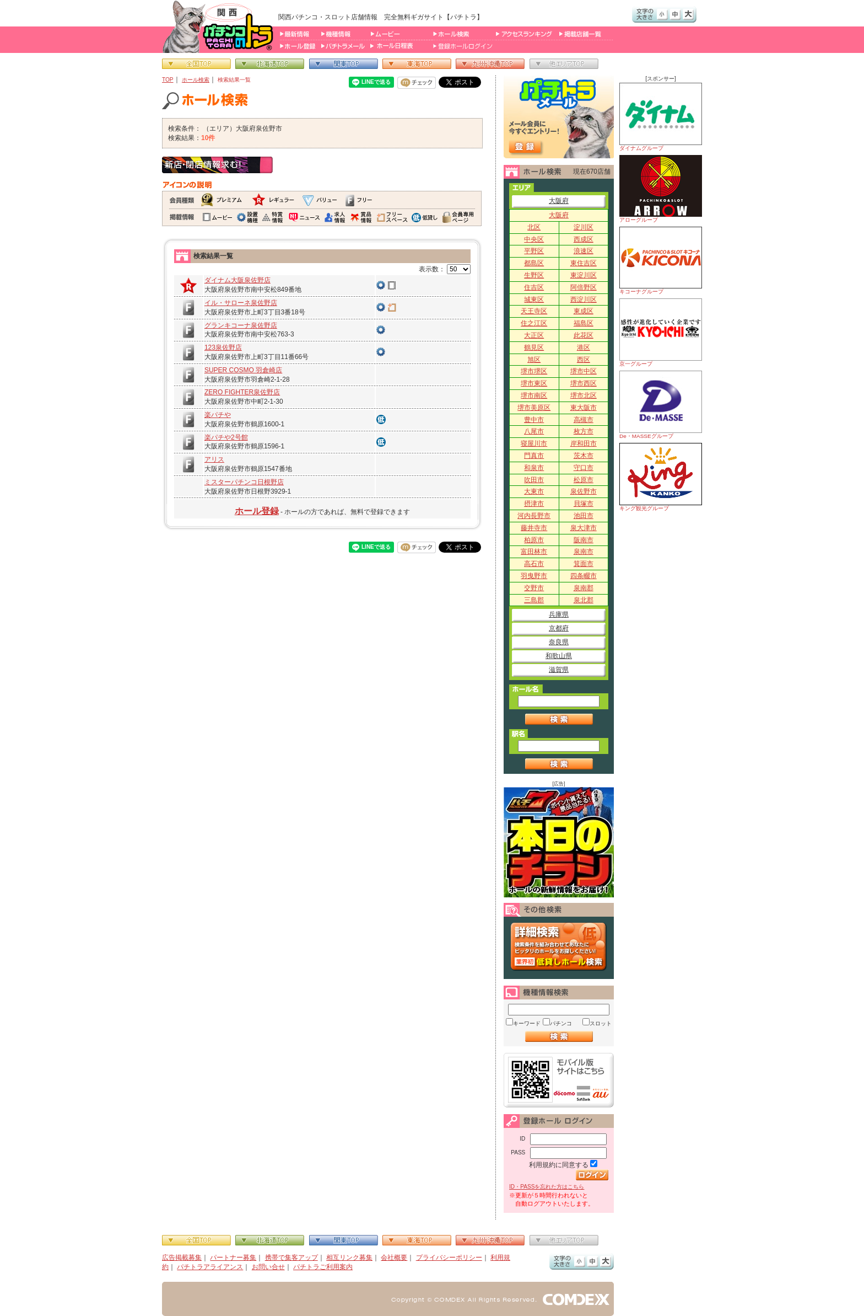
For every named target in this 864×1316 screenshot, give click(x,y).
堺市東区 (534, 383)
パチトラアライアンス (210, 1267)
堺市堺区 (534, 371)
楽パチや (217, 415)
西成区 (583, 239)
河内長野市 (533, 516)
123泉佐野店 (223, 347)
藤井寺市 (534, 528)
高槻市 (583, 420)
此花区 (583, 335)
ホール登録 (257, 511)
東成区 (583, 311)
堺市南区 (534, 395)
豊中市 (534, 420)
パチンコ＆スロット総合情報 (220, 26)
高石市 (534, 564)
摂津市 (534, 503)
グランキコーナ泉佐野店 (240, 325)
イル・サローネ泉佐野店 (240, 303)
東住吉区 (583, 263)
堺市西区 (583, 383)
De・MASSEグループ (660, 405)
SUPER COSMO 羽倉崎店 (243, 370)
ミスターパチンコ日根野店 (244, 482)
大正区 (534, 335)
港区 (583, 347)
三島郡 (534, 600)
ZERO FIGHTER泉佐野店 (242, 392)
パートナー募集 (233, 1257)
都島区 (534, 263)
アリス (214, 459)
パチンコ (561, 1023)
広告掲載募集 (182, 1257)
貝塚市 (583, 503)
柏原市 (534, 540)
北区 (534, 227)
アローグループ (660, 189)
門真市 (534, 455)
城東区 (534, 299)
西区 (583, 359)
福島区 (583, 323)
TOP (168, 80)
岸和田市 (583, 443)
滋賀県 (559, 669)
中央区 (534, 239)
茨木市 (583, 455)
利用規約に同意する (558, 1165)
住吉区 (534, 287)
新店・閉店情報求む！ (217, 165)
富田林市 (534, 551)
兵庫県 (559, 614)
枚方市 (583, 431)
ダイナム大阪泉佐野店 (237, 280)
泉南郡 (583, 588)
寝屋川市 (534, 443)
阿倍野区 (583, 287)
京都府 (559, 628)
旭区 (534, 359)
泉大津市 (583, 528)
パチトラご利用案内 (323, 1267)
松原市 (583, 480)
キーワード (527, 1023)
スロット (601, 1023)
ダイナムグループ (660, 117)
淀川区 (583, 227)
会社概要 (394, 1257)
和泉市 (534, 468)
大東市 (534, 491)
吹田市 (534, 480)
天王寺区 (534, 311)
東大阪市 (583, 407)
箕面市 (583, 564)
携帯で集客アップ (291, 1257)
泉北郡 (583, 600)
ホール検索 (195, 80)
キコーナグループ (660, 261)
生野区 (534, 275)
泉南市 (583, 551)
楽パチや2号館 (226, 437)
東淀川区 (583, 275)
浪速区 (583, 251)
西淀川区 (583, 299)
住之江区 (534, 323)
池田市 (583, 516)
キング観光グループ (660, 477)
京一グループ (660, 332)
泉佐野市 (583, 491)
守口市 (583, 468)
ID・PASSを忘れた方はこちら (546, 1187)
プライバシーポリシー (449, 1257)
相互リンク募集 (349, 1257)
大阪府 (559, 201)
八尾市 (534, 431)
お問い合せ (268, 1267)
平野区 (534, 251)
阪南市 (583, 540)
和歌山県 (559, 656)
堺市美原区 (533, 407)
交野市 (534, 588)
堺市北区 (583, 395)
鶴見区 (534, 347)
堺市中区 (583, 371)
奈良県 (559, 642)
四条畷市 (583, 576)
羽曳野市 (534, 576)
